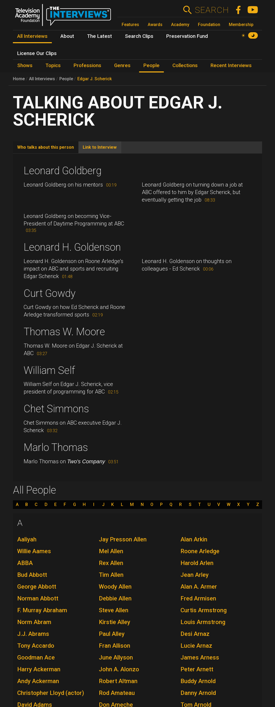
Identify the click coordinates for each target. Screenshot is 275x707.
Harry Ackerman (38, 669)
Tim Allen (111, 574)
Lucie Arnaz (196, 645)
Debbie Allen (115, 598)
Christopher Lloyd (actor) (50, 693)
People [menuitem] (151, 65)
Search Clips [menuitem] (139, 36)
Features (130, 24)
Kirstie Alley (114, 622)
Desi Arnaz (194, 634)
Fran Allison (114, 645)
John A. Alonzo (119, 669)
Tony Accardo (35, 645)
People (66, 78)
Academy (180, 24)
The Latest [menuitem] (99, 36)
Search (212, 10)
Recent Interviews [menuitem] (231, 65)
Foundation (209, 24)
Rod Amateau (117, 693)
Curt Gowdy (49, 293)
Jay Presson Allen (123, 539)
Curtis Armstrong (203, 610)
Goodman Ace (36, 657)
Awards (155, 24)
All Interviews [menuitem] (32, 36)
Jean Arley (194, 574)
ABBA (25, 563)
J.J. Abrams (33, 634)
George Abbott (36, 586)
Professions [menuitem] (87, 65)
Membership (241, 24)
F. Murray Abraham (42, 610)
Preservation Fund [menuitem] (187, 36)
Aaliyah (27, 539)
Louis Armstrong (202, 622)
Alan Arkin (193, 539)
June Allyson (116, 657)
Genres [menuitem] (122, 65)
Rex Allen (111, 563)
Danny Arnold (198, 693)
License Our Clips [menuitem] (37, 53)
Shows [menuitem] (24, 65)
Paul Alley (112, 634)
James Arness (199, 657)
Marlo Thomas (56, 447)
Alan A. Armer (198, 586)
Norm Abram (34, 622)
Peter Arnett (196, 669)
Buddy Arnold (198, 681)
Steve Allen (113, 610)
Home (19, 78)
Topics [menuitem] (53, 65)
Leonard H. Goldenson (72, 247)
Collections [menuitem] (185, 65)
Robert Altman (118, 681)
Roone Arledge (199, 551)
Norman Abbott (37, 598)
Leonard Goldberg (63, 171)
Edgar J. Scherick (94, 78)
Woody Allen (115, 586)
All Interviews (42, 78)
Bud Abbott (32, 574)
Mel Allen (111, 551)
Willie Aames (34, 551)
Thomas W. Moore (64, 332)
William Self (49, 370)
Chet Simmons (56, 409)
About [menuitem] (67, 36)
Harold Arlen (197, 563)
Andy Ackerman (38, 681)
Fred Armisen (198, 598)
